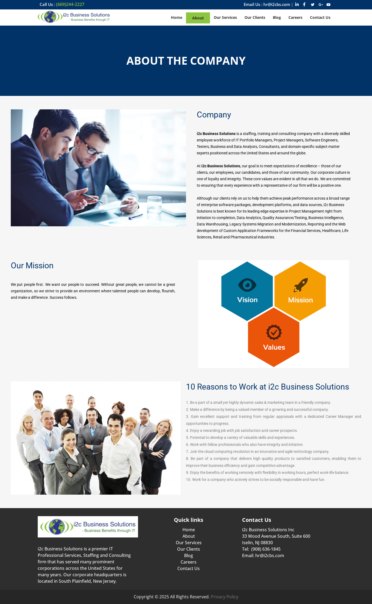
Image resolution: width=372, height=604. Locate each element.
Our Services (189, 543)
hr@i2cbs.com (269, 555)
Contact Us (188, 568)
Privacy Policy (224, 597)
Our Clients (188, 549)
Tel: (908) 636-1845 (261, 549)
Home (188, 530)
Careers (189, 562)
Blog (188, 555)
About (188, 536)
